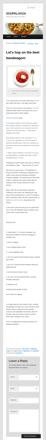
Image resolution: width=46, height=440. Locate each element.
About (16, 36)
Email (12, 388)
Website (13, 400)
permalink (18, 353)
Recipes (23, 36)
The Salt (35, 108)
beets (20, 351)
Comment (13, 411)
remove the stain (16, 200)
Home (8, 36)
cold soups (25, 349)
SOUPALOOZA (16, 13)
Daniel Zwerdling (12, 118)
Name (12, 377)
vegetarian (26, 351)
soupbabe (35, 351)
